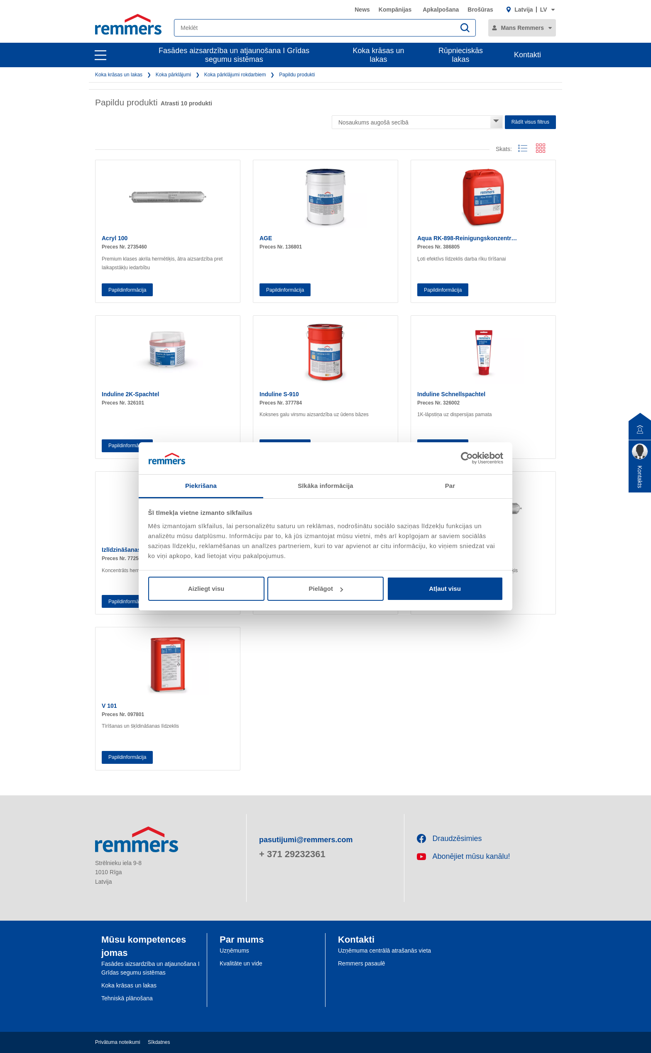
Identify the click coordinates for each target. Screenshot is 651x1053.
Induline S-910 (279, 394)
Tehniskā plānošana (127, 998)
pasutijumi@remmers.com (306, 840)
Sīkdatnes (159, 1042)
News (362, 9)
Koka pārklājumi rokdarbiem (235, 75)
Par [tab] (450, 485)
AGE (265, 238)
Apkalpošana (441, 9)
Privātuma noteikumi (117, 1042)
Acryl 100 (114, 238)
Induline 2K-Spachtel (130, 394)
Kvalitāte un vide (241, 963)
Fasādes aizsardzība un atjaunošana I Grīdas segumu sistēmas (234, 54)
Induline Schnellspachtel (451, 394)
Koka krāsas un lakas (378, 54)
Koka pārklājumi (173, 75)
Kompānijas (395, 9)
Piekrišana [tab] (201, 485)
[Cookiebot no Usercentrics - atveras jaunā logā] (467, 458)
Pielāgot (326, 588)
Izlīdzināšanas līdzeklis (133, 549)
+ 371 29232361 (292, 854)
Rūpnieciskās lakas (460, 54)
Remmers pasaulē (361, 963)
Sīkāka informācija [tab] (325, 485)
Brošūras (480, 9)
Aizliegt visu (206, 588)
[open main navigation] (100, 55)
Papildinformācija (127, 290)
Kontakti (527, 55)
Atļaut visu (445, 588)
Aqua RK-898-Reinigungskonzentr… (467, 238)
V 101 (109, 705)
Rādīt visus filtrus (530, 122)
